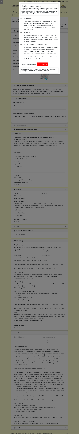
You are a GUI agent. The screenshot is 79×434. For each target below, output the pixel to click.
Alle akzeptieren (42, 64)
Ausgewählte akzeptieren (29, 64)
